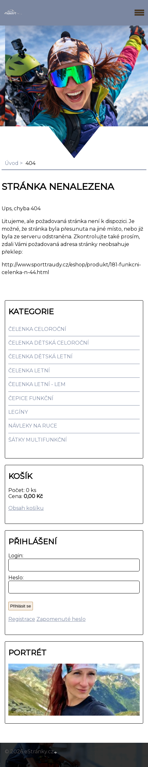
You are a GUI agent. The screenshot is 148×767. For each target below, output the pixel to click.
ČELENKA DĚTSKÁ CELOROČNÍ (48, 343)
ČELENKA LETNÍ (29, 371)
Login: (14, 556)
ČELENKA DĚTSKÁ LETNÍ (40, 357)
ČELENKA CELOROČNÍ (37, 329)
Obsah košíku (26, 508)
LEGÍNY (18, 412)
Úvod (12, 163)
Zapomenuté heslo (61, 619)
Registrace (21, 619)
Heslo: (14, 578)
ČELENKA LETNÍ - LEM (37, 384)
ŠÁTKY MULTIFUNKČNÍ (37, 440)
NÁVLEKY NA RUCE (32, 426)
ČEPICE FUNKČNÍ (30, 398)
